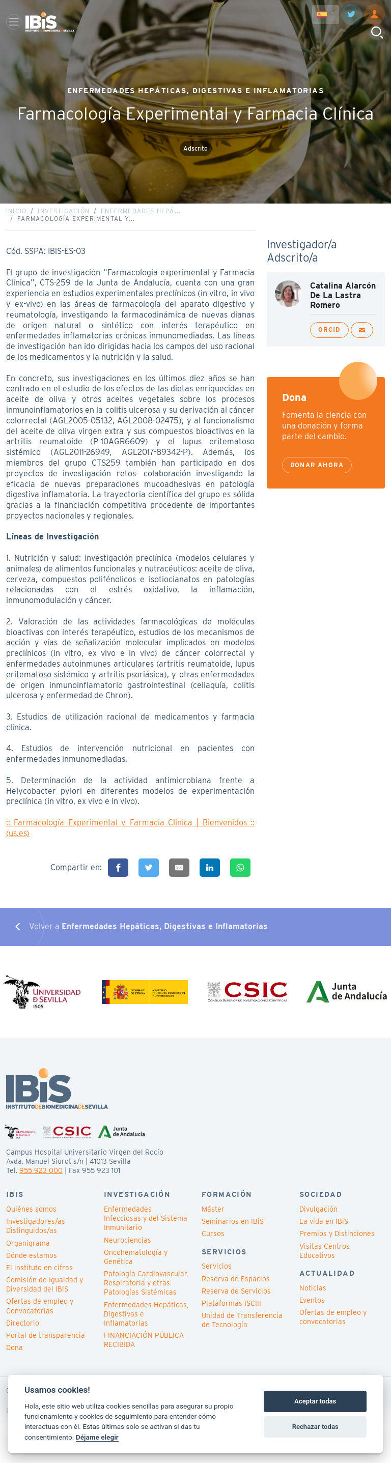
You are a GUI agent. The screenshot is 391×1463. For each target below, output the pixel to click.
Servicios (217, 1274)
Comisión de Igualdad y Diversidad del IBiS (44, 1292)
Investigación (64, 215)
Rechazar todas (315, 1426)
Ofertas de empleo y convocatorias (333, 1325)
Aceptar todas (315, 1401)
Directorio (22, 1331)
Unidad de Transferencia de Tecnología (242, 1328)
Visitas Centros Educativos (324, 1258)
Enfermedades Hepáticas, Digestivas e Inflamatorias (146, 1321)
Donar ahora (317, 469)
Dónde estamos (31, 1263)
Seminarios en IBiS (233, 1229)
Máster (213, 1217)
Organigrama (28, 1251)
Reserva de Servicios (236, 1299)
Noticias (312, 1296)
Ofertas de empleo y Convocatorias (39, 1314)
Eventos (312, 1308)
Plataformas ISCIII (231, 1311)
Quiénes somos (31, 1217)
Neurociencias (127, 1248)
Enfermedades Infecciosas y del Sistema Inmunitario (145, 1226)
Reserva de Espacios (236, 1286)
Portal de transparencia (45, 1343)
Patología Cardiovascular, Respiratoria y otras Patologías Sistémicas (146, 1291)
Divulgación (318, 1217)
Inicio (16, 215)
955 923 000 (41, 1178)
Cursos (213, 1242)
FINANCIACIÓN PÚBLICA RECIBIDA (144, 1348)
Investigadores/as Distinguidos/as (35, 1234)
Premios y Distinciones (337, 1242)
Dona (14, 1356)
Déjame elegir (97, 1437)
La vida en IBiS (323, 1229)
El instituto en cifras (39, 1276)
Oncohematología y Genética (135, 1264)
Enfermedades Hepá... (141, 215)
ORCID (329, 333)
